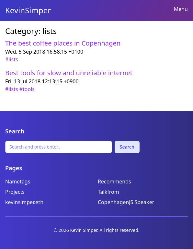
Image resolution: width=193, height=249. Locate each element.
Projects (15, 191)
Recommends (114, 181)
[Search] (58, 147)
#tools (27, 89)
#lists (11, 59)
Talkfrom (108, 191)
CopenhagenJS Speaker (126, 202)
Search (127, 147)
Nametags (17, 181)
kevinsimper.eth (24, 202)
